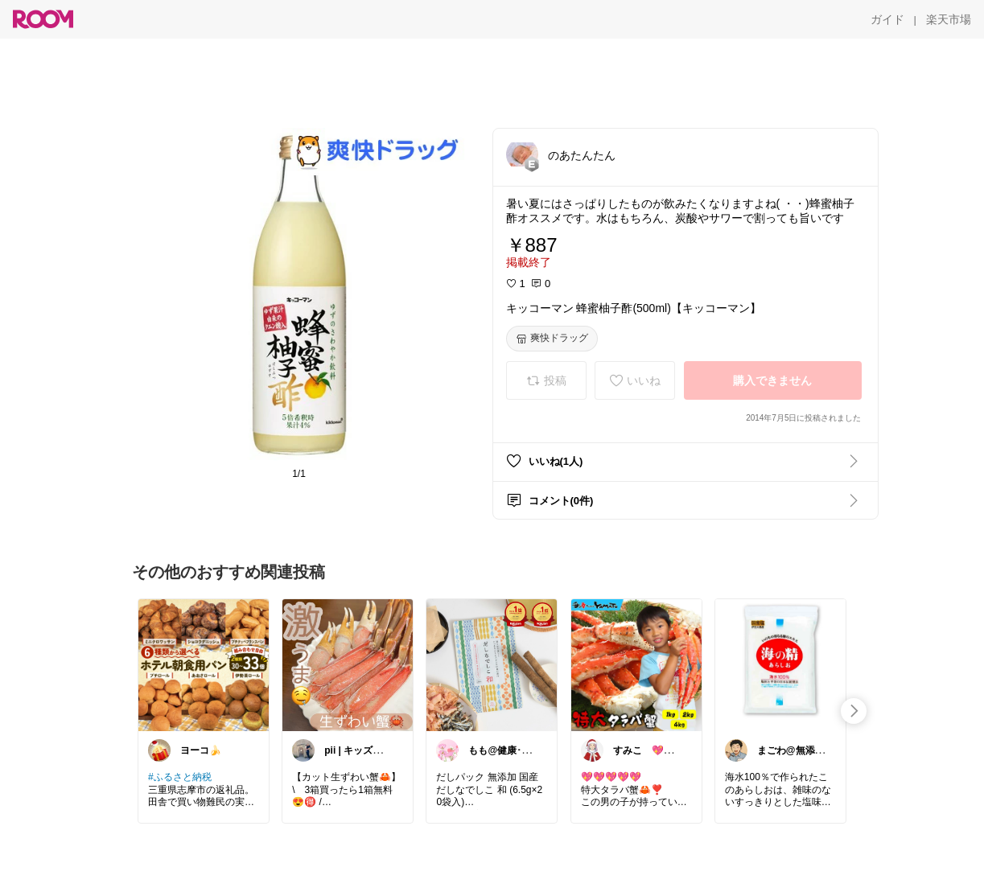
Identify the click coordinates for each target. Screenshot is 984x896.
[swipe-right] (854, 711)
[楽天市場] (948, 19)
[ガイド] (887, 19)
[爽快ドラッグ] (552, 338)
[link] (203, 664)
